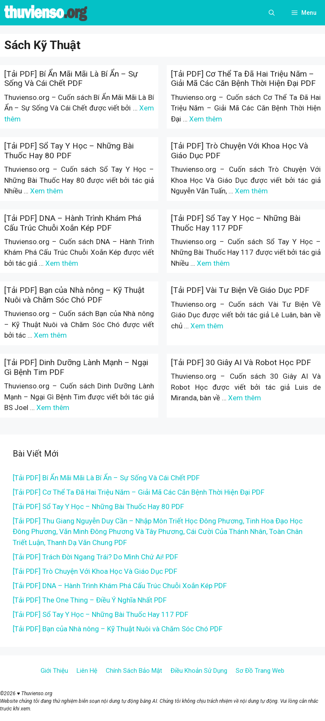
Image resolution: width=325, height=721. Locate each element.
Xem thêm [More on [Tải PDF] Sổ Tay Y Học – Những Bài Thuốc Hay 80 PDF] (46, 191)
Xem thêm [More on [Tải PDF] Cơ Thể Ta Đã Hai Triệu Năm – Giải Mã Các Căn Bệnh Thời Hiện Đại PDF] (205, 119)
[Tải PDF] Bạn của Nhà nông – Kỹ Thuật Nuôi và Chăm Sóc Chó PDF (74, 295)
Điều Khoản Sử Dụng (199, 670)
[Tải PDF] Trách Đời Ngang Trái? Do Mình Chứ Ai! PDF (95, 557)
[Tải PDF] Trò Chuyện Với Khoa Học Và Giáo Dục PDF (239, 150)
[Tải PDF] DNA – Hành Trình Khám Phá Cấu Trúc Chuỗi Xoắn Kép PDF (72, 223)
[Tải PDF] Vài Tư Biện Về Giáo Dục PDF (240, 290)
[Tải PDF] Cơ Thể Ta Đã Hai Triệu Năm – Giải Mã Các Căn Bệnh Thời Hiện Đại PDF (243, 78)
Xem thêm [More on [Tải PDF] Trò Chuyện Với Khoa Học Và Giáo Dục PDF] (251, 191)
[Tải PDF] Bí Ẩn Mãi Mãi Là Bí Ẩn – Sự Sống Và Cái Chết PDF (71, 78)
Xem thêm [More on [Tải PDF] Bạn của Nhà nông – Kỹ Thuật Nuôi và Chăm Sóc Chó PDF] (50, 335)
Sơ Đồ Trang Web (260, 670)
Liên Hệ (87, 670)
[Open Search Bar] (271, 12)
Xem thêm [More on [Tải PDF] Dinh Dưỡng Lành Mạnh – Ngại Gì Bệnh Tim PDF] (52, 407)
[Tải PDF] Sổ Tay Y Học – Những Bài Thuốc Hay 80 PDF (69, 150)
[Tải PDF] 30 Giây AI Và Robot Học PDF (241, 362)
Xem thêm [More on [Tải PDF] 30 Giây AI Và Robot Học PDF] (244, 398)
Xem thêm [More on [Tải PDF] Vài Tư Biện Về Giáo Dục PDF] (206, 326)
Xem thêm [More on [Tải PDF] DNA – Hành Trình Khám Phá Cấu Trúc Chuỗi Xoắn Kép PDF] (61, 263)
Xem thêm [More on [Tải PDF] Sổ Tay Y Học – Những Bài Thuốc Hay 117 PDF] (213, 263)
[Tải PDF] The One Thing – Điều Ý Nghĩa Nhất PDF (90, 600)
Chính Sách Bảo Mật (134, 670)
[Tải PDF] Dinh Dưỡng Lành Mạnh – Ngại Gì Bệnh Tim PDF (76, 367)
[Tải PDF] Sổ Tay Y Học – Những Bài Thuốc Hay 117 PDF (235, 223)
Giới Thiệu (54, 670)
